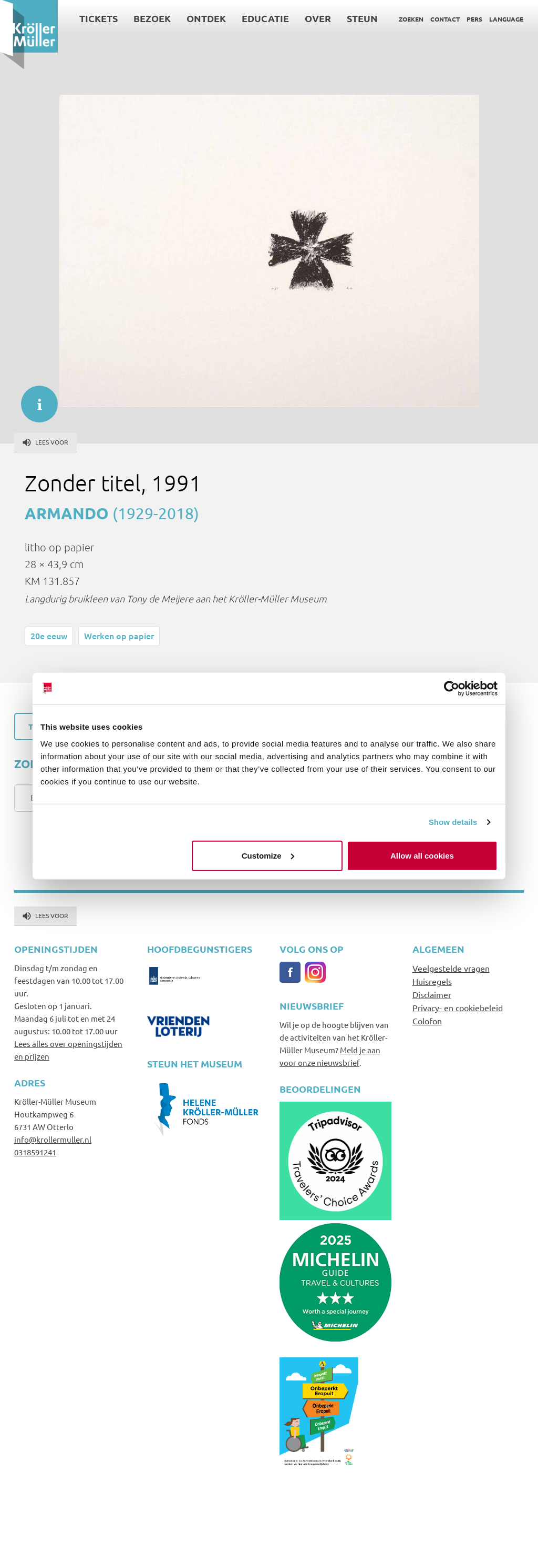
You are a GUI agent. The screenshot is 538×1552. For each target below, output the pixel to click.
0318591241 (35, 1152)
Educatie (265, 18)
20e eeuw (48, 635)
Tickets (98, 18)
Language (506, 19)
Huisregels (432, 981)
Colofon (427, 1020)
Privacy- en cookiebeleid (457, 1007)
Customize (268, 855)
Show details (453, 822)
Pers (474, 19)
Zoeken (411, 19)
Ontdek (206, 18)
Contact (445, 19)
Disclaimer (431, 994)
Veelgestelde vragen (451, 968)
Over (318, 18)
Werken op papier (119, 635)
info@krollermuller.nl (52, 1139)
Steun (362, 18)
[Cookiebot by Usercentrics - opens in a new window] (452, 689)
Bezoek (152, 18)
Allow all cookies (422, 855)
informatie (34, 399)
